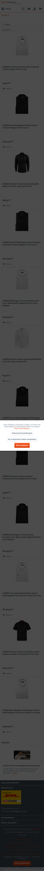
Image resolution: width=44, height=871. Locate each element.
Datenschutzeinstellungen (22, 433)
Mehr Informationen (22, 428)
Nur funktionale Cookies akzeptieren (22, 439)
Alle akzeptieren (22, 445)
